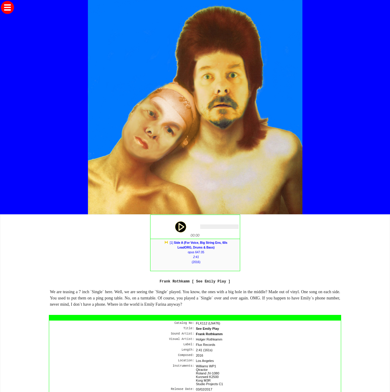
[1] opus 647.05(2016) (198, 252)
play (180, 227)
